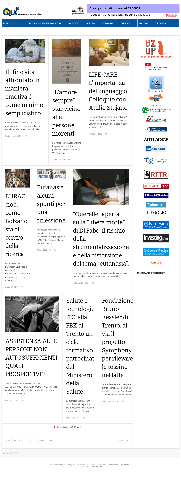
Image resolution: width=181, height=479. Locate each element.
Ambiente (74, 23)
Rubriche (126, 23)
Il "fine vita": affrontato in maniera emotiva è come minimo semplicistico (25, 97)
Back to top (12, 459)
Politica (143, 23)
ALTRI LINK (156, 263)
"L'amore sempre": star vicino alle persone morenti (66, 114)
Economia (107, 23)
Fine (50, 446)
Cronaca (161, 23)
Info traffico (156, 105)
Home (6, 23)
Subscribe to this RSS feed (68, 432)
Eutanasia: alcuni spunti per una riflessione (52, 210)
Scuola (90, 23)
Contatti (8, 31)
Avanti (42, 446)
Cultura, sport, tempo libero (44, 23)
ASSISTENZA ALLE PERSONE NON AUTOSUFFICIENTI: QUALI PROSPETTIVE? (34, 366)
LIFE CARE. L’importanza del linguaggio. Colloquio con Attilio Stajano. (108, 99)
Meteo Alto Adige (156, 91)
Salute (16, 23)
